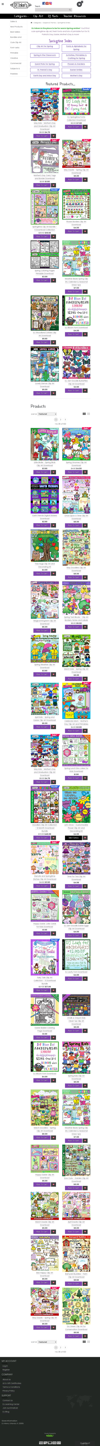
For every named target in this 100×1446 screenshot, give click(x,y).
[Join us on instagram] (50, 3)
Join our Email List (10, 1408)
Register (6, 1369)
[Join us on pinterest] (47, 3)
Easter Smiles (76, 69)
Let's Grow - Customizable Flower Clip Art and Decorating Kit (76, 828)
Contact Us (8, 1400)
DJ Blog (6, 1411)
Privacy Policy (9, 1390)
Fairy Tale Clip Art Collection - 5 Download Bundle (45, 980)
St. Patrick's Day (44, 69)
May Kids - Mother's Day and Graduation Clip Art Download (45, 126)
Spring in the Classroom (45, 55)
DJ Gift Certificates (12, 1383)
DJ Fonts (53, 16)
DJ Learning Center (11, 1404)
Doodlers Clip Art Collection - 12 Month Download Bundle (44, 828)
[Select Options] (73, 838)
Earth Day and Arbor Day (45, 75)
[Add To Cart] (42, 136)
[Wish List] (53, 136)
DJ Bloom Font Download (76, 327)
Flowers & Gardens (76, 64)
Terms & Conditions (11, 1387)
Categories (21, 16)
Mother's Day (76, 75)
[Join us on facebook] (44, 3)
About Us (7, 1379)
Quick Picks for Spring (45, 64)
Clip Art (38, 16)
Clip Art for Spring (45, 46)
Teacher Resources (74, 16)
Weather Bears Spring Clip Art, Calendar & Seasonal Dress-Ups (76, 281)
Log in (5, 1366)
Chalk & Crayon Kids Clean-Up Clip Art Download (76, 1021)
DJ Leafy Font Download (76, 972)
